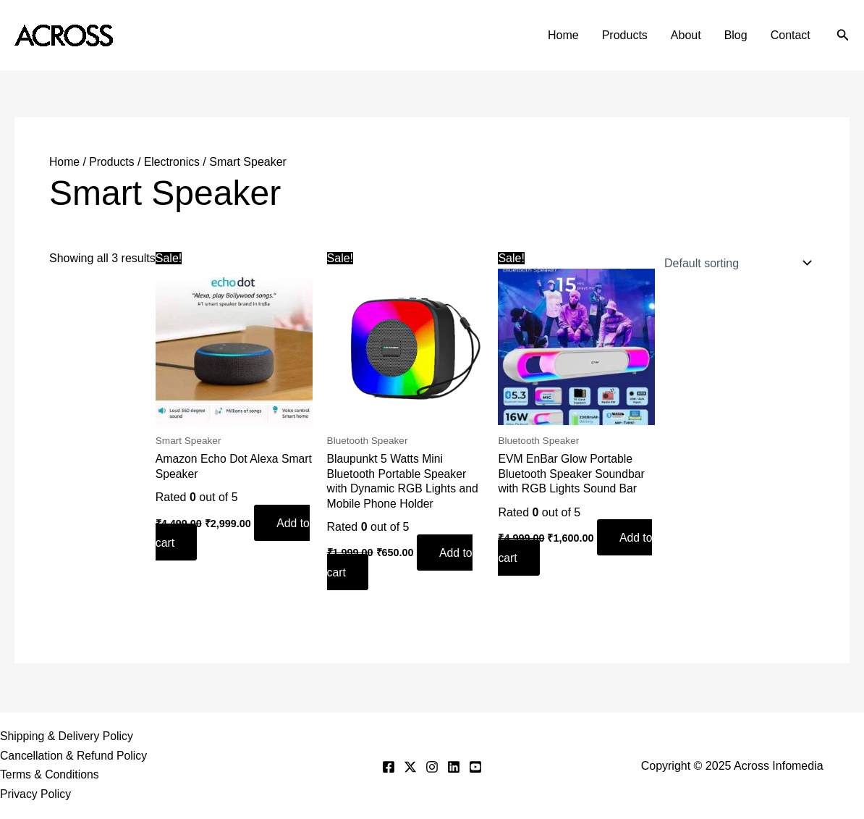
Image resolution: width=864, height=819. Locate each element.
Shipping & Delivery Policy (67, 735)
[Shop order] (735, 262)
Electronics (173, 162)
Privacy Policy (36, 795)
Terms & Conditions (50, 775)
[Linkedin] (453, 766)
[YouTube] (475, 766)
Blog (735, 35)
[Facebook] (388, 766)
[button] (843, 35)
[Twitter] (410, 766)
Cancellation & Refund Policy (74, 755)
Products (625, 35)
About (686, 35)
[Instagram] (432, 766)
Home (563, 35)
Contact (790, 35)
